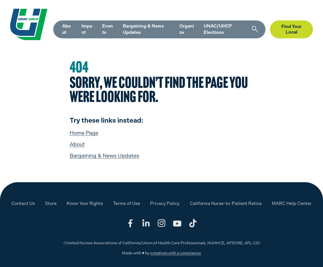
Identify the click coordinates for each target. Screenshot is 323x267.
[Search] (254, 29)
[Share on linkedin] (145, 223)
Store (275, 13)
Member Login (299, 13)
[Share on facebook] (130, 223)
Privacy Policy (165, 203)
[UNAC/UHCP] (26, 24)
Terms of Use (126, 203)
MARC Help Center (245, 13)
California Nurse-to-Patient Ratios (226, 203)
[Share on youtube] (177, 223)
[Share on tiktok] (192, 223)
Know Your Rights (85, 203)
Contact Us (23, 203)
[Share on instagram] (161, 223)
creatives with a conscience (175, 253)
